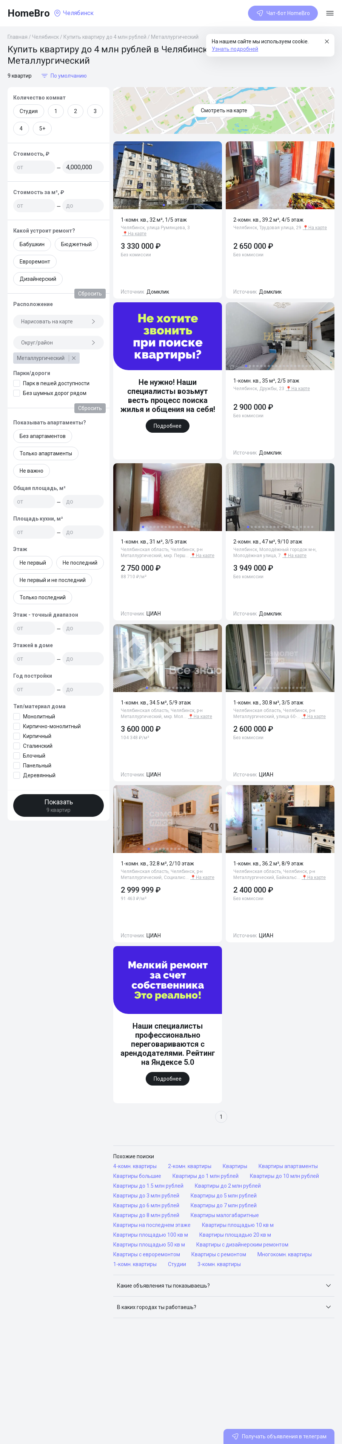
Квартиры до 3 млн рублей (146, 1196)
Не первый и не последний (53, 580)
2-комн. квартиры (189, 1166)
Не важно (31, 471)
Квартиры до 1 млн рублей (206, 1176)
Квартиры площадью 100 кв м (150, 1235)
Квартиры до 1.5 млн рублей (148, 1186)
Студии (177, 1264)
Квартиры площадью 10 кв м (238, 1225)
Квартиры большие (137, 1176)
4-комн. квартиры (135, 1166)
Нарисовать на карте (58, 322)
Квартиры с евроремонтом (146, 1254)
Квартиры (235, 1166)
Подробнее (168, 426)
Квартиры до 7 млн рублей (224, 1205)
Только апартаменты (46, 453)
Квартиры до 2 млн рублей (228, 1186)
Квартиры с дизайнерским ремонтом (242, 1245)
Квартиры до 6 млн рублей (146, 1205)
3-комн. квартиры (219, 1264)
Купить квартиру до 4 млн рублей (104, 37)
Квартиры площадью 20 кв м (235, 1235)
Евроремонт (35, 262)
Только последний (43, 597)
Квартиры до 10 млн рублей (284, 1176)
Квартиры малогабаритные (225, 1215)
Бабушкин (32, 244)
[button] (224, 1286)
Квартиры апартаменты (288, 1166)
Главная (18, 37)
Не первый (33, 563)
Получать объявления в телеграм (279, 1436)
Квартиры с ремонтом (218, 1254)
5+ (42, 129)
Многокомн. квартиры (284, 1254)
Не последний (80, 563)
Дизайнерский (38, 279)
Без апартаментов (43, 436)
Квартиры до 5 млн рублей (224, 1196)
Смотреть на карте (224, 110)
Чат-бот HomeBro (283, 13)
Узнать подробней (235, 49)
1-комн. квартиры (135, 1264)
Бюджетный (76, 244)
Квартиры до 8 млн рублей (146, 1215)
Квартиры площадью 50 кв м (149, 1245)
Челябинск (45, 37)
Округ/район (58, 343)
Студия (29, 111)
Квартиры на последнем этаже (152, 1225)
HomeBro (29, 13)
